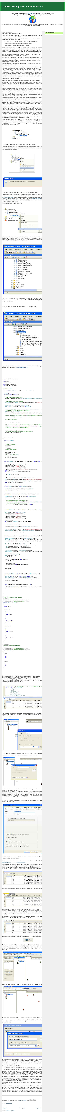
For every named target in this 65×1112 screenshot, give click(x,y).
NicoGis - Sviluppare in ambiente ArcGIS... (23, 6)
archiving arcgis (9, 1103)
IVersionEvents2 (21, 862)
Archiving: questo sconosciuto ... (12, 33)
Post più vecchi (38, 1108)
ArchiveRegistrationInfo (21, 367)
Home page (22, 1108)
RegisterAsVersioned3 (11, 199)
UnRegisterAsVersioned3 (7, 197)
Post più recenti (5, 1108)
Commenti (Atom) (10, 1110)
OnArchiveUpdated (6, 862)
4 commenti (24, 1100)
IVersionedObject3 (30, 195)
